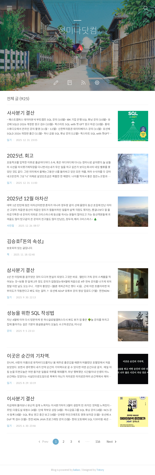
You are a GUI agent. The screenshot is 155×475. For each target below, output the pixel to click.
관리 (98, 83)
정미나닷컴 (77, 31)
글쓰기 (57, 83)
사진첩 (10, 225)
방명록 (70, 83)
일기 (9, 140)
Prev (43, 441)
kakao (76, 469)
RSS (84, 83)
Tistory (100, 469)
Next (111, 441)
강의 (9, 331)
